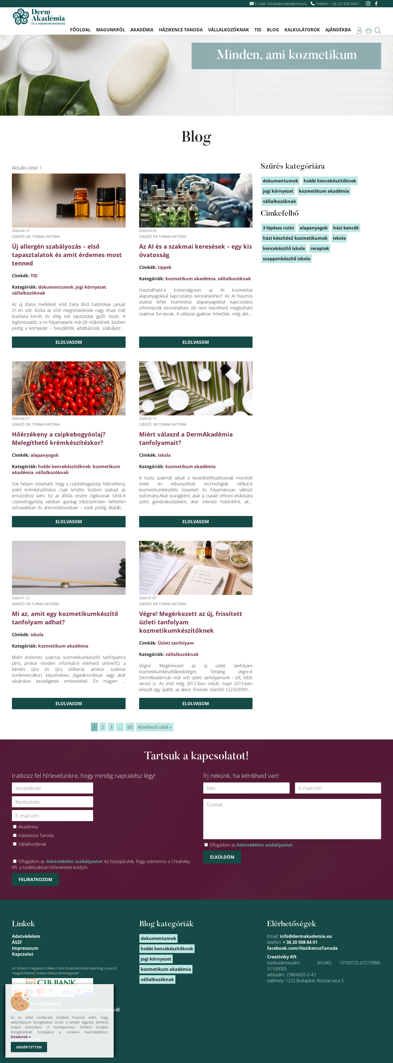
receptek (319, 248)
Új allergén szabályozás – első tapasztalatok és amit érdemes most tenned (67, 254)
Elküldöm (222, 857)
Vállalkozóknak (228, 30)
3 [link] (111, 727)
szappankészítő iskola (286, 259)
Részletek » (21, 1036)
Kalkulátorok (302, 30)
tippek (165, 267)
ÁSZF (17, 942)
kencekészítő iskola (284, 248)
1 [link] (94, 727)
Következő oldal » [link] (154, 727)
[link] (359, 31)
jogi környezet (91, 287)
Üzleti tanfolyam (176, 643)
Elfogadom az (251, 845)
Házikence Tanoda (181, 30)
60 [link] (129, 727)
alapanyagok (45, 455)
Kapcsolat (22, 954)
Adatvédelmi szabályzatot (74, 861)
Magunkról (110, 30)
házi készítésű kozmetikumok (295, 238)
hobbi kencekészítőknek (64, 466)
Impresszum (25, 948)
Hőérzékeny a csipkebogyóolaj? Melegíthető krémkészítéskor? (59, 438)
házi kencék (346, 228)
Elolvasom (68, 342)
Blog (273, 30)
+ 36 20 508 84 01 (300, 942)
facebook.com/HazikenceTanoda (302, 948)
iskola (164, 455)
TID (257, 30)
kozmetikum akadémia (190, 279)
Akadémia (141, 30)
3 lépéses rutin (278, 228)
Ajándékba (338, 30)
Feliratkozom (35, 879)
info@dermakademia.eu (287, 3)
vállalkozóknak (28, 293)
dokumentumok (56, 287)
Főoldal (80, 30)
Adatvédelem (26, 936)
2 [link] (102, 727)
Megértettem (29, 1047)
